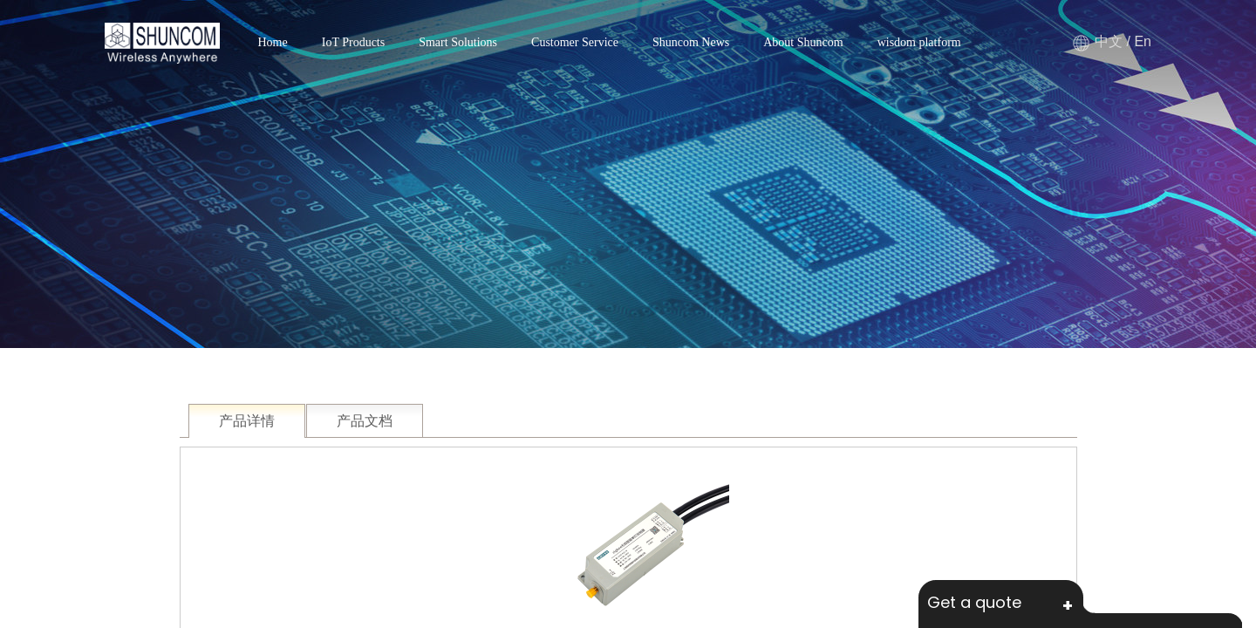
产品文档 (364, 420)
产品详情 (247, 420)
